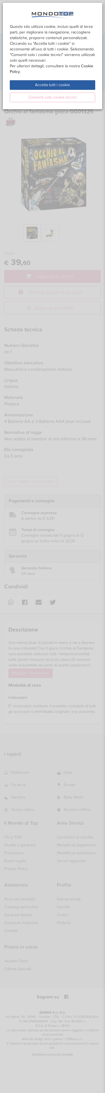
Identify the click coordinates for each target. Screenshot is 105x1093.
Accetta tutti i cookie (52, 84)
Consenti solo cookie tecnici (52, 97)
